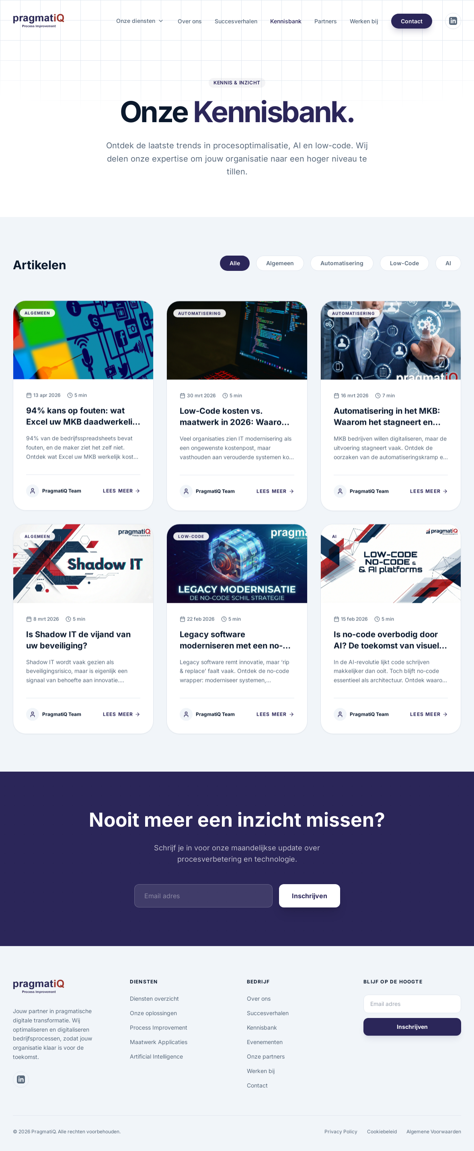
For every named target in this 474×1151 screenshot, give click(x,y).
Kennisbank (286, 21)
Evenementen (265, 1041)
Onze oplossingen (153, 1013)
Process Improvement (158, 1027)
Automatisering (341, 263)
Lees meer (122, 495)
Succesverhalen (236, 21)
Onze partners (266, 1056)
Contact (412, 21)
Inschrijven (309, 896)
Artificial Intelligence (156, 1056)
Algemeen (280, 263)
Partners (325, 21)
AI (448, 263)
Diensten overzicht (154, 998)
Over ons (190, 21)
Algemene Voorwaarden (433, 1131)
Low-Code (404, 263)
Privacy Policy (340, 1131)
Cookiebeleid (382, 1131)
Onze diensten (135, 20)
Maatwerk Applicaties (158, 1041)
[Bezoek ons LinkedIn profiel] (453, 21)
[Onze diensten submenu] (161, 21)
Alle (235, 263)
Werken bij (364, 21)
